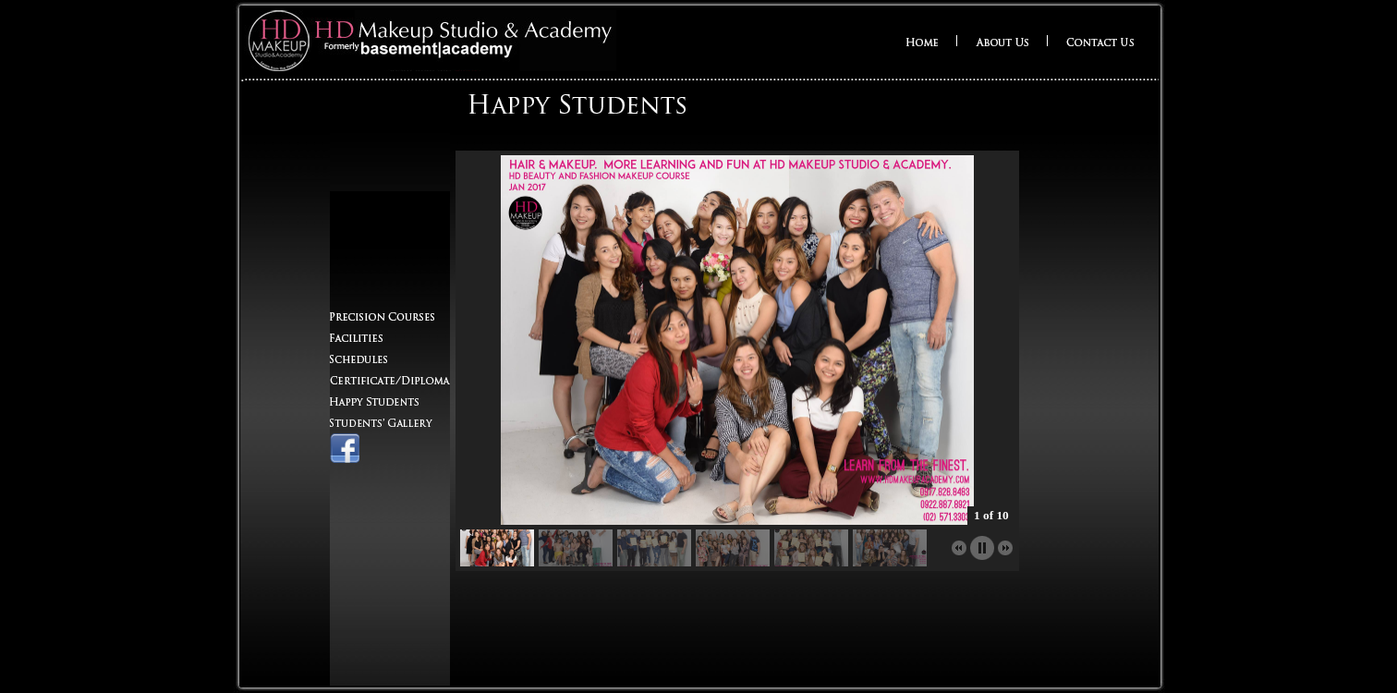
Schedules (371, 359)
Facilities (356, 338)
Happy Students (374, 401)
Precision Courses (382, 316)
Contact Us (1100, 42)
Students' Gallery (381, 423)
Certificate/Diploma (390, 380)
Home (922, 42)
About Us (1002, 42)
